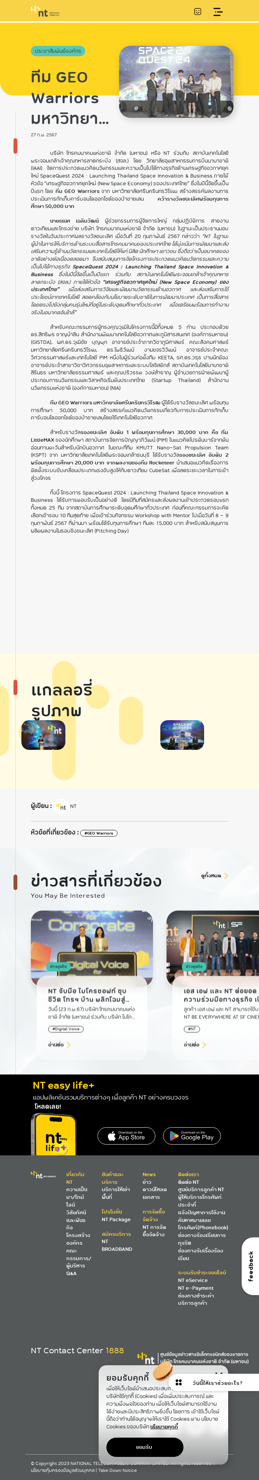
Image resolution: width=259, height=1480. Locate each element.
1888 (115, 1350)
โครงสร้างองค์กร (78, 1239)
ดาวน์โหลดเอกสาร (155, 1193)
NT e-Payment (196, 1288)
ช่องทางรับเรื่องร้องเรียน (200, 1254)
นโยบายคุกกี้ (164, 1427)
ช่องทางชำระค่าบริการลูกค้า (196, 1299)
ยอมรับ (144, 1447)
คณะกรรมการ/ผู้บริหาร (78, 1258)
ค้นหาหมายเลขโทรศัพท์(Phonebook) (203, 1224)
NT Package (116, 1219)
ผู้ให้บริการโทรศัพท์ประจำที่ (200, 1201)
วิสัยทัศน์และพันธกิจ (76, 1220)
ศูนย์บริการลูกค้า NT (201, 1189)
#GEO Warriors (98, 833)
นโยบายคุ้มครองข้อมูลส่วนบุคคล (63, 1470)
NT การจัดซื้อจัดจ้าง (154, 1231)
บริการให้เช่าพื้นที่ (116, 1193)
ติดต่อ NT (188, 1182)
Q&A (71, 1273)
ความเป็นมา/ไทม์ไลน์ (76, 1197)
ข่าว (147, 1182)
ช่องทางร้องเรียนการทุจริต (202, 1239)
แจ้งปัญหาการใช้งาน (201, 1212)
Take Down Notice (117, 1470)
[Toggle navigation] (218, 12)
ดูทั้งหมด (211, 876)
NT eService (193, 1280)
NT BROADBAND (117, 1245)
